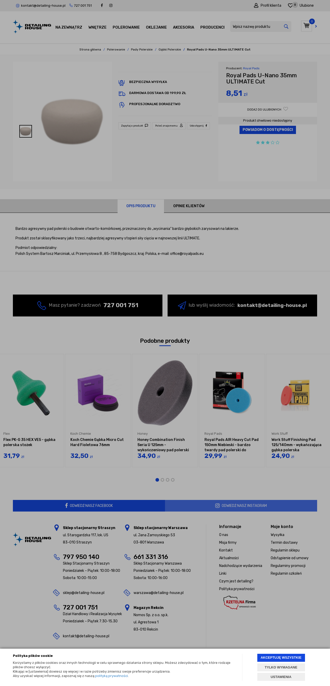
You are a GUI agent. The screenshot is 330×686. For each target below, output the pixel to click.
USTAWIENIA (281, 677)
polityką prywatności (111, 676)
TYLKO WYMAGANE (281, 667)
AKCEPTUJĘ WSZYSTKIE (281, 657)
